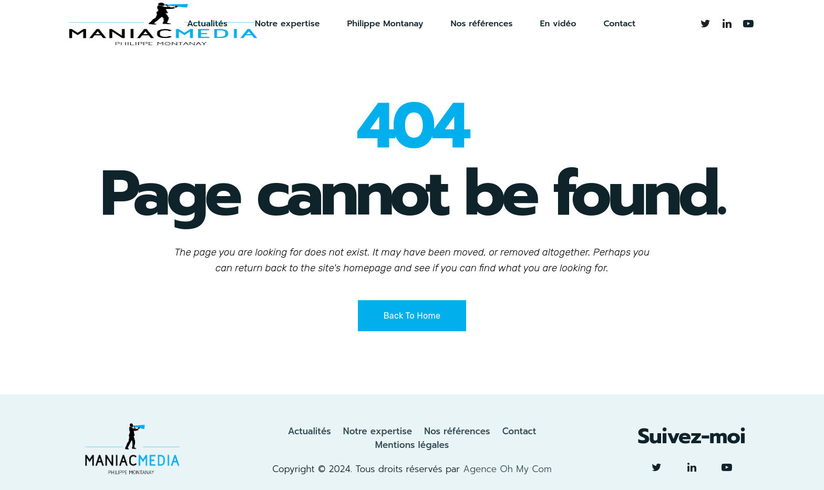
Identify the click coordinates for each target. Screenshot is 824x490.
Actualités (309, 431)
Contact (519, 431)
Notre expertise (377, 431)
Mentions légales (412, 445)
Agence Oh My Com (507, 469)
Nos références (457, 431)
